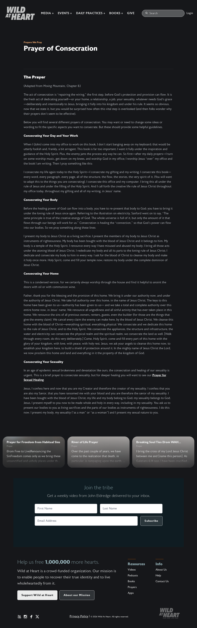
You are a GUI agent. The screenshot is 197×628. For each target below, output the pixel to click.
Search (151, 10)
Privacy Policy (77, 618)
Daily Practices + (85, 11)
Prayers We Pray (33, 42)
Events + (60, 11)
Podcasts (133, 575)
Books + (111, 11)
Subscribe (151, 520)
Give (126, 11)
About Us (161, 569)
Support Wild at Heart (37, 595)
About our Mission (77, 595)
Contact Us (162, 581)
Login (190, 10)
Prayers (132, 587)
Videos (132, 569)
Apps (131, 593)
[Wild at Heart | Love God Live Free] (14, 11)
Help (158, 575)
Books (131, 581)
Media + (42, 11)
